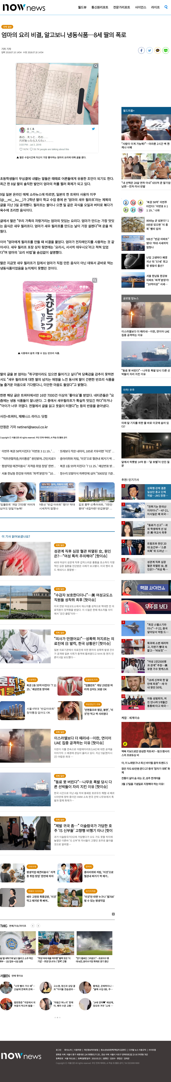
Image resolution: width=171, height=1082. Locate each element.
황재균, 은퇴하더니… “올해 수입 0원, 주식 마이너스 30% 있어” (103, 989)
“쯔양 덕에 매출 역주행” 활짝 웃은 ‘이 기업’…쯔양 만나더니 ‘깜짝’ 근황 (92, 960)
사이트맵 (152, 1049)
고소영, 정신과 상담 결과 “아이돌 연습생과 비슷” (64, 989)
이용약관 (77, 1049)
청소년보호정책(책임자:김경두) (113, 1049)
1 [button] (55, 1017)
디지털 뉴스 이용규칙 (137, 1049)
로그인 (58, 1049)
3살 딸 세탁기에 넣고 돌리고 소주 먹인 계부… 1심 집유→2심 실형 (54, 960)
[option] (55, 948)
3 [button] (59, 1017)
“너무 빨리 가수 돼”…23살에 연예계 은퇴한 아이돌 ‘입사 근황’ (24, 989)
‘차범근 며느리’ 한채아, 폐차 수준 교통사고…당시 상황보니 (63, 1006)
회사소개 (68, 1049)
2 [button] (57, 1017)
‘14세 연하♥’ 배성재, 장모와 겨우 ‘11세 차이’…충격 (103, 1006)
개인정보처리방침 (91, 1049)
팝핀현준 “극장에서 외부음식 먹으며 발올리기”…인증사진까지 (24, 1006)
